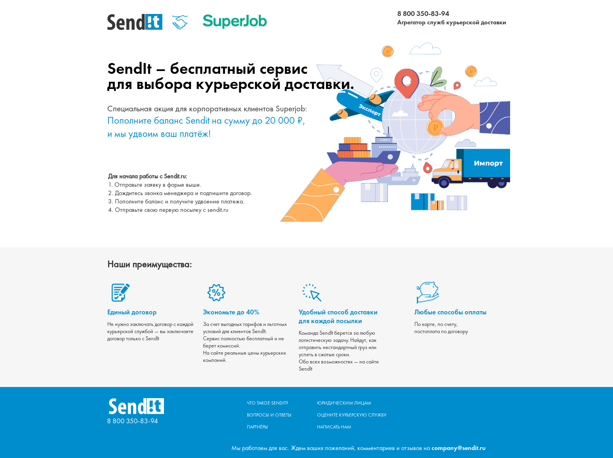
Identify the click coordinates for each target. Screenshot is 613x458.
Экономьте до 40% (231, 312)
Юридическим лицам (344, 403)
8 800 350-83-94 (423, 13)
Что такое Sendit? (267, 403)
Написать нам (334, 427)
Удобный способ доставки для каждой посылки (338, 316)
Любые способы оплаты (450, 312)
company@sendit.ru (459, 448)
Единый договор (132, 312)
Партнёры (257, 427)
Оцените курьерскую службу (351, 415)
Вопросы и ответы (269, 415)
